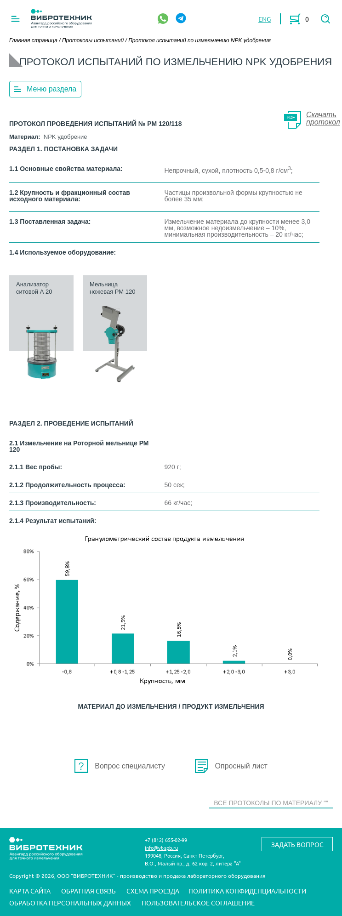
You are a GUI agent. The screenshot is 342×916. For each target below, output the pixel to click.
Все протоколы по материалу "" (271, 803)
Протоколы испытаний (93, 40)
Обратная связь (88, 891)
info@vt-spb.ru (161, 847)
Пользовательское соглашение (198, 903)
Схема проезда (152, 891)
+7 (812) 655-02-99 (166, 839)
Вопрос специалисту (130, 766)
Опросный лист (241, 766)
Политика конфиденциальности (247, 891)
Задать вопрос (297, 844)
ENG (264, 19)
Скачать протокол (323, 118)
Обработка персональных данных (70, 903)
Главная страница (33, 40)
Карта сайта (30, 891)
